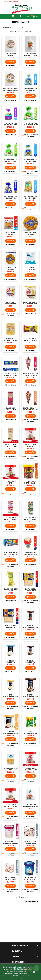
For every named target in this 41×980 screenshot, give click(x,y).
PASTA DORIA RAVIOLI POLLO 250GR (10, 627)
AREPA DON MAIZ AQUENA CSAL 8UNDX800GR (10, 161)
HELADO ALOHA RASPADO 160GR (30, 553)
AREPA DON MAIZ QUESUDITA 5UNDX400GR (30, 90)
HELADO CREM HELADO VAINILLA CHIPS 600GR (10, 806)
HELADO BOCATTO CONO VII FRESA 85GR (30, 375)
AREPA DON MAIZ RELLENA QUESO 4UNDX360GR (10, 198)
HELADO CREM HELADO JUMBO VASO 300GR (30, 483)
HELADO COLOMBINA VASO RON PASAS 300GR (10, 697)
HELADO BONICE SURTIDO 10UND (10, 553)
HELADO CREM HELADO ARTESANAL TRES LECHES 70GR (10, 446)
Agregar (10, 61)
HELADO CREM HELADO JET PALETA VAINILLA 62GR (10, 375)
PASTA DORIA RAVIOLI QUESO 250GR (30, 591)
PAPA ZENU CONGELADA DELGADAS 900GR (10, 234)
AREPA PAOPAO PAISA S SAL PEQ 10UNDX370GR (30, 55)
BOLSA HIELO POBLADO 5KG (30, 268)
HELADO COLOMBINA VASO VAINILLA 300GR (10, 662)
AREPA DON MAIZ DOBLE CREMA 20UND (30, 198)
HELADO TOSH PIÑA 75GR (10, 590)
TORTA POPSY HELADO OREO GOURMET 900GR (30, 843)
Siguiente (23, 897)
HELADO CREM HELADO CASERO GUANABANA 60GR (30, 519)
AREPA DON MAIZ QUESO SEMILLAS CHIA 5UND (10, 125)
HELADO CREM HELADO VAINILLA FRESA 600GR (30, 770)
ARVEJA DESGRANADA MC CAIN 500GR (30, 733)
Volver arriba (31, 902)
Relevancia (13, 27)
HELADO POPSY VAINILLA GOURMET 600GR (10, 843)
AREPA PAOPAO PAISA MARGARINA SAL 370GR (30, 806)
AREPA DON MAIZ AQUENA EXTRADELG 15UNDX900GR (30, 125)
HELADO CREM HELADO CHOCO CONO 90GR (30, 340)
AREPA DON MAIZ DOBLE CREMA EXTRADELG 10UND (30, 161)
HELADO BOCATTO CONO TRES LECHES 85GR (30, 410)
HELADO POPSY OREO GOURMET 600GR (30, 880)
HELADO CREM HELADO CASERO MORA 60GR (10, 519)
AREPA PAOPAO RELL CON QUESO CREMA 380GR (10, 90)
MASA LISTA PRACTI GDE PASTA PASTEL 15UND (30, 304)
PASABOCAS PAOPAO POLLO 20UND (10, 340)
